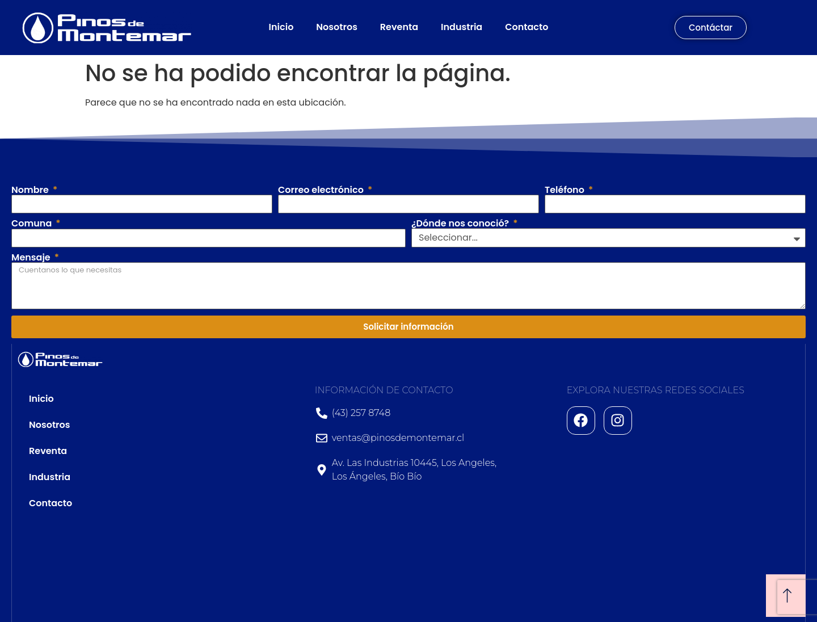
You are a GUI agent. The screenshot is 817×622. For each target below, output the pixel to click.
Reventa (399, 26)
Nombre (31, 190)
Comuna (32, 223)
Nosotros (336, 26)
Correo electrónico (322, 190)
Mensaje (32, 257)
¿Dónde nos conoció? (461, 223)
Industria (461, 26)
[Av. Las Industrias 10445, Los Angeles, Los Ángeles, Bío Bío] (683, 531)
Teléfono (566, 190)
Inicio (281, 26)
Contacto (526, 26)
